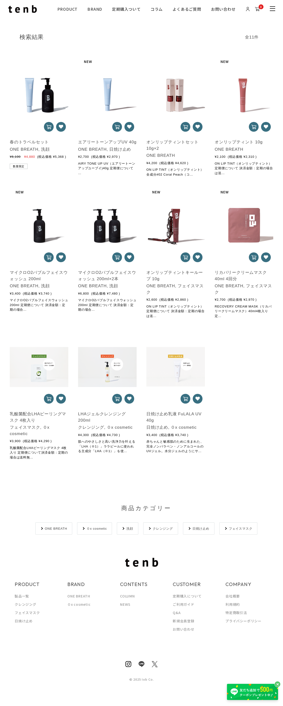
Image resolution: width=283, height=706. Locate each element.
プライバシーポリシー (243, 620)
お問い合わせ (223, 9)
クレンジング (163, 528)
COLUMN (127, 596)
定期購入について (187, 596)
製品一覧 (22, 596)
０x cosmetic (97, 528)
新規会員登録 (183, 620)
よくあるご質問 (186, 9)
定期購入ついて (126, 9)
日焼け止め (200, 528)
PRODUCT (67, 9)
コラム (157, 9)
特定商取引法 (236, 612)
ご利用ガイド (183, 604)
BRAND (94, 9)
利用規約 (232, 604)
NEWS (125, 604)
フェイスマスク (241, 528)
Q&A (177, 612)
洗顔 (129, 528)
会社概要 (232, 596)
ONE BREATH (56, 528)
